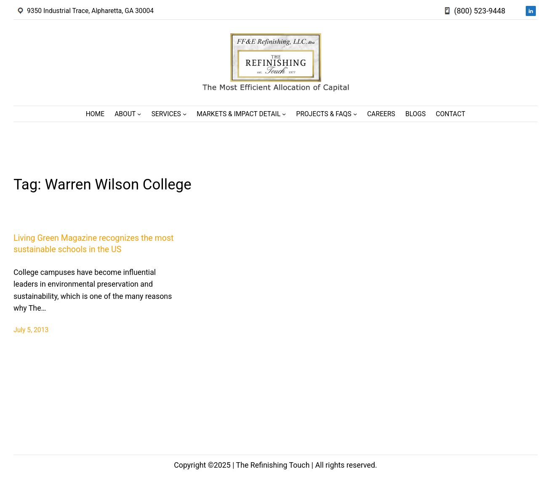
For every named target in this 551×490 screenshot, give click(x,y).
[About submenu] (139, 114)
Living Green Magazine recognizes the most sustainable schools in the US (93, 244)
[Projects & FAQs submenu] (355, 114)
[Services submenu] (184, 114)
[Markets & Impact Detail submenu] (284, 114)
